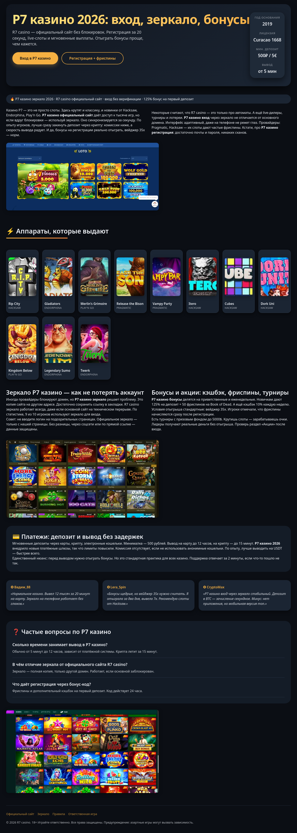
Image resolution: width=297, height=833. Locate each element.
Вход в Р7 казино (35, 58)
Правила (59, 814)
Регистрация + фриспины (92, 58)
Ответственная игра (82, 814)
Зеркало (43, 814)
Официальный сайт (20, 814)
